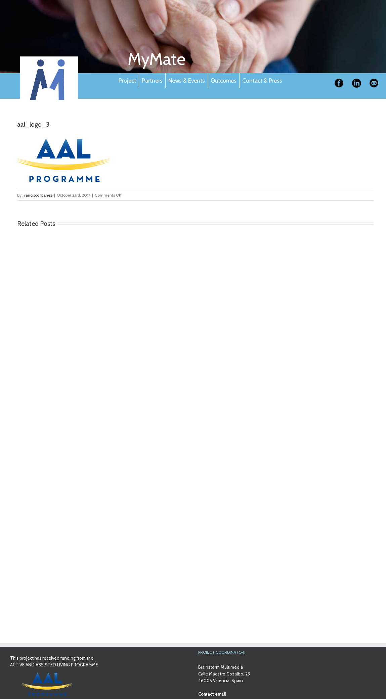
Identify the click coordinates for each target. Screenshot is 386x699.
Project (127, 80)
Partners (152, 80)
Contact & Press (262, 80)
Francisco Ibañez (37, 195)
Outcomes (224, 80)
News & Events (186, 80)
